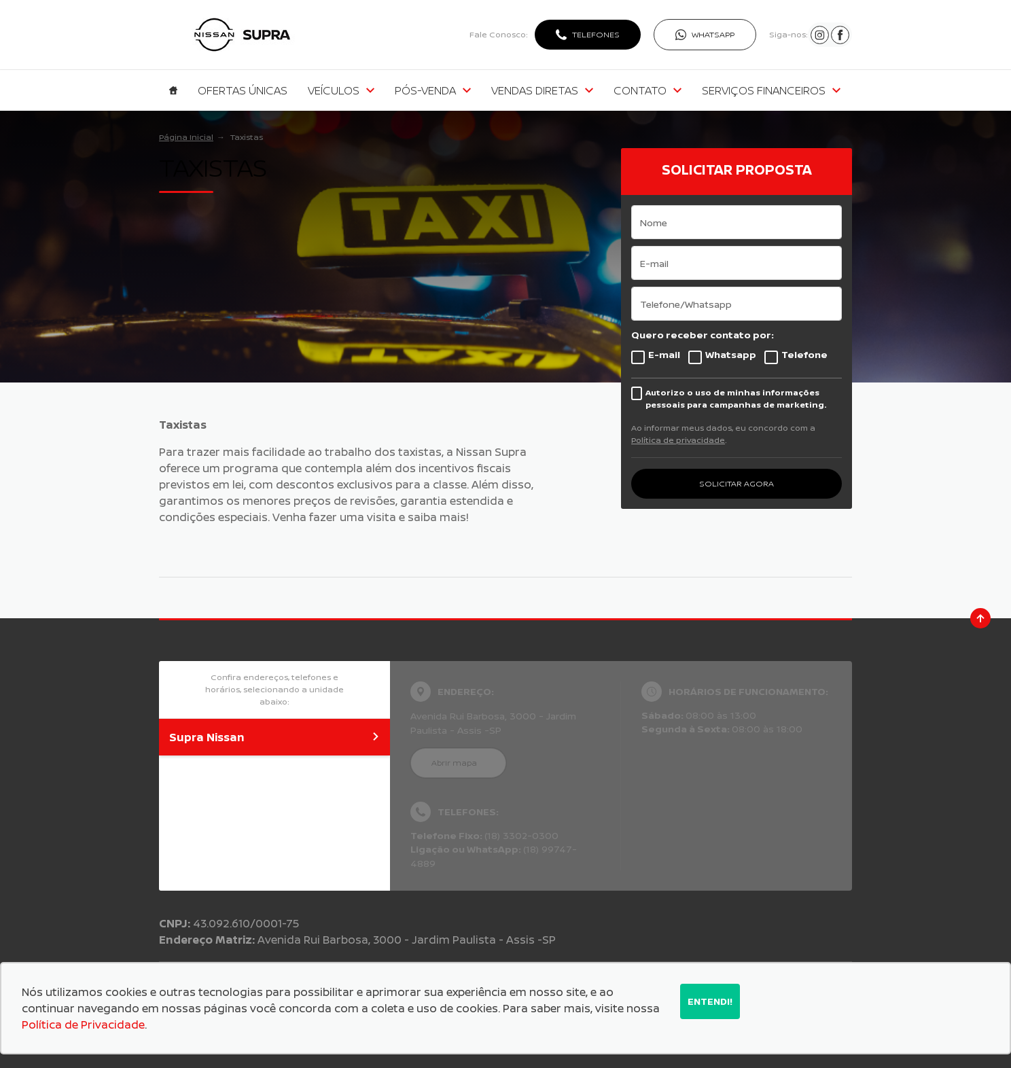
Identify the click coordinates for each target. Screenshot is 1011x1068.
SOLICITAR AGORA (736, 483)
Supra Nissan (274, 737)
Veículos (341, 90)
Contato (647, 90)
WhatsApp (713, 34)
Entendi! (710, 1001)
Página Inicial (186, 137)
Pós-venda (433, 90)
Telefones (596, 34)
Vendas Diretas (542, 90)
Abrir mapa (454, 762)
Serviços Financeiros (771, 90)
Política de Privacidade (83, 1024)
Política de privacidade (678, 440)
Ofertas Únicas (242, 90)
